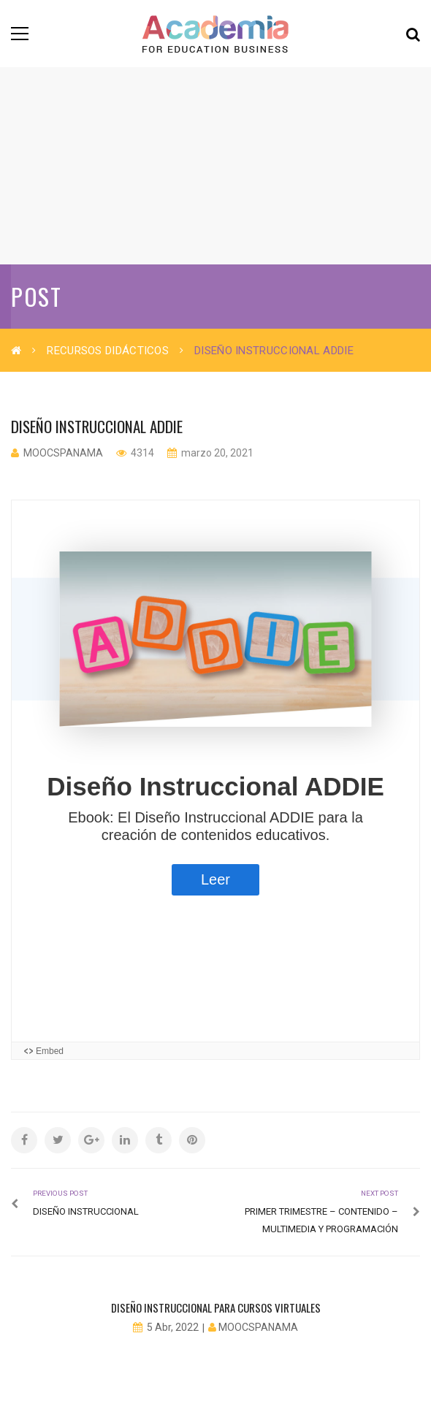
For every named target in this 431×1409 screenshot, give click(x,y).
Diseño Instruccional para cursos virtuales (216, 1307)
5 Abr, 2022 (173, 1327)
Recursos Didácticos (108, 350)
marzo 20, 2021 (216, 453)
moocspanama (63, 453)
